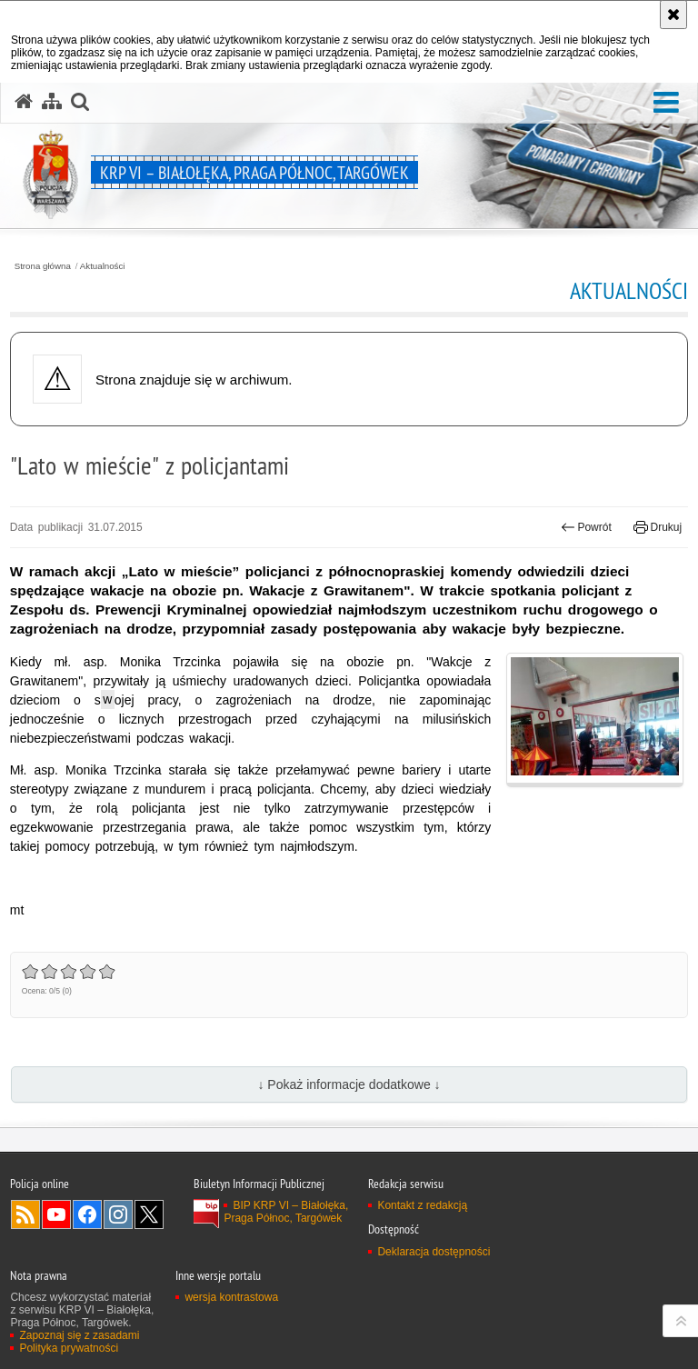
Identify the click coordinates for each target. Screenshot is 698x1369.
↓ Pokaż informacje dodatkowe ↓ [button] (348, 1084)
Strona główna (43, 266)
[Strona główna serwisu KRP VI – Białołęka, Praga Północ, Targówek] (24, 102)
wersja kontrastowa (231, 1297)
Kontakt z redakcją (422, 1205)
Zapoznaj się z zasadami (79, 1335)
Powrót (586, 527)
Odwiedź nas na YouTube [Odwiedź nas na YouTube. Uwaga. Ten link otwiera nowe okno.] (56, 1214)
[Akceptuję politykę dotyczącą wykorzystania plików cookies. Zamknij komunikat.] (673, 14)
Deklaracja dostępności (433, 1251)
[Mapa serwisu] (52, 102)
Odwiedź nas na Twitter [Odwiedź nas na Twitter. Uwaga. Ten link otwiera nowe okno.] (149, 1214)
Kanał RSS (25, 1214)
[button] (666, 103)
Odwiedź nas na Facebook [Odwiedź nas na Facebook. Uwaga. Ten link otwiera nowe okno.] (87, 1214)
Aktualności (102, 266)
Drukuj (657, 527)
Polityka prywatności (68, 1348)
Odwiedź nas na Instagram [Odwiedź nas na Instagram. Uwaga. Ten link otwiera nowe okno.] (118, 1214)
